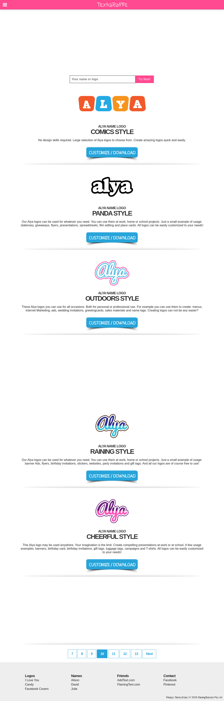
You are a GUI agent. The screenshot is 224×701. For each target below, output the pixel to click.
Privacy (169, 697)
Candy (29, 684)
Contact (170, 676)
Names (76, 676)
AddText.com (126, 680)
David (75, 684)
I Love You (32, 680)
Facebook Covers (37, 688)
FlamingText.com (128, 684)
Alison (75, 680)
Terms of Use (181, 697)
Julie (74, 688)
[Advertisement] (112, 42)
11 (113, 654)
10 (102, 654)
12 (125, 654)
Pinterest (169, 684)
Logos (30, 676)
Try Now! (144, 79)
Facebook (170, 680)
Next (149, 654)
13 (136, 654)
